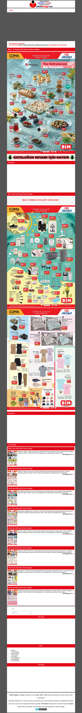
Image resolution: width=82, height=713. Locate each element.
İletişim (13, 650)
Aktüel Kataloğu (60, 706)
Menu (11, 10)
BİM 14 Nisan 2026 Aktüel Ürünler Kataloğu (20, 468)
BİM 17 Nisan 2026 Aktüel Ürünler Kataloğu (33, 45)
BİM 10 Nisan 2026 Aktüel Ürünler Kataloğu (20, 488)
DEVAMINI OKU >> (68, 454)
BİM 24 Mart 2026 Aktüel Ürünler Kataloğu (20, 587)
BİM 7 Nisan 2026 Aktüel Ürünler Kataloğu (20, 508)
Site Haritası (44, 703)
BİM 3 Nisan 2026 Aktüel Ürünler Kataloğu (20, 528)
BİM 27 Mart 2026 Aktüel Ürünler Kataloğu (20, 568)
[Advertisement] (41, 27)
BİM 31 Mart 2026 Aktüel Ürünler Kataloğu (20, 548)
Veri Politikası (15, 652)
